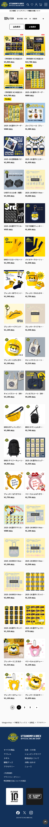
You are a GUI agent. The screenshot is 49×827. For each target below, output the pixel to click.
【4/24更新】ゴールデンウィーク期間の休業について (24, 11)
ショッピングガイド (33, 754)
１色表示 (32, 26)
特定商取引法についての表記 (15, 781)
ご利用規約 (8, 773)
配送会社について (32, 758)
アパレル (7, 754)
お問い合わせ (30, 762)
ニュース (28, 766)
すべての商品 (9, 750)
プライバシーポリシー (12, 777)
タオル (6, 758)
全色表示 (16, 26)
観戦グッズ (8, 762)
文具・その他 (30, 750)
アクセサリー (9, 766)
